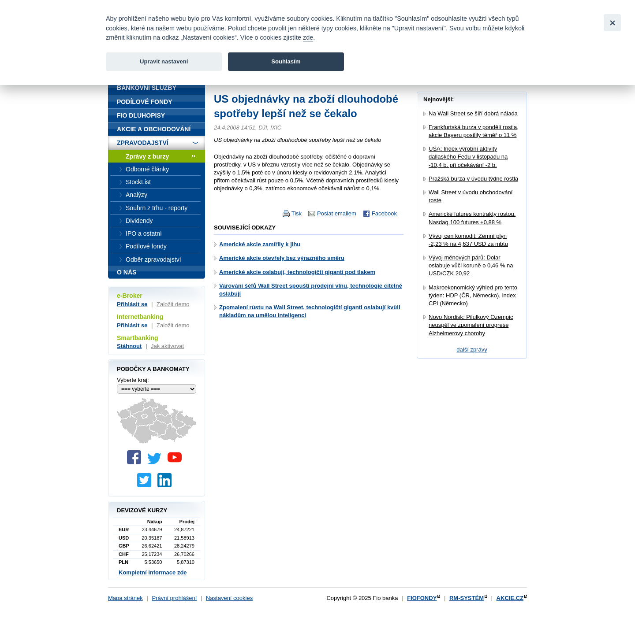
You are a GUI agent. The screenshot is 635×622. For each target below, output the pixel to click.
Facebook (384, 213)
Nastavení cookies (229, 598)
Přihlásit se (132, 304)
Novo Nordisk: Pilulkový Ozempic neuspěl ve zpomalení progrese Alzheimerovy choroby (471, 325)
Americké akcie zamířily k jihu (259, 244)
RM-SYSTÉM (466, 598)
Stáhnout (129, 346)
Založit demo (173, 304)
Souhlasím (285, 61)
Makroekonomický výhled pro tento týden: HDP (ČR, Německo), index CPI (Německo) (473, 295)
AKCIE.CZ (510, 598)
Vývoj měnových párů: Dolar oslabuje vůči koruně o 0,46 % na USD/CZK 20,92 (471, 265)
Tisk (296, 213)
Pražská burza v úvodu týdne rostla (473, 178)
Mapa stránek (125, 598)
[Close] (612, 22)
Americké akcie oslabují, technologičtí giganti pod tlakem (297, 272)
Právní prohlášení (174, 598)
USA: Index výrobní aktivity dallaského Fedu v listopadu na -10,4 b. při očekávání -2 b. (468, 156)
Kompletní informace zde (153, 572)
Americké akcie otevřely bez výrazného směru (281, 258)
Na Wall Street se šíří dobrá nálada (473, 113)
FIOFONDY (422, 598)
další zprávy (471, 349)
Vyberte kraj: (133, 380)
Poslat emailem (336, 213)
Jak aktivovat (167, 346)
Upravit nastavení (164, 61)
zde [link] (308, 37)
